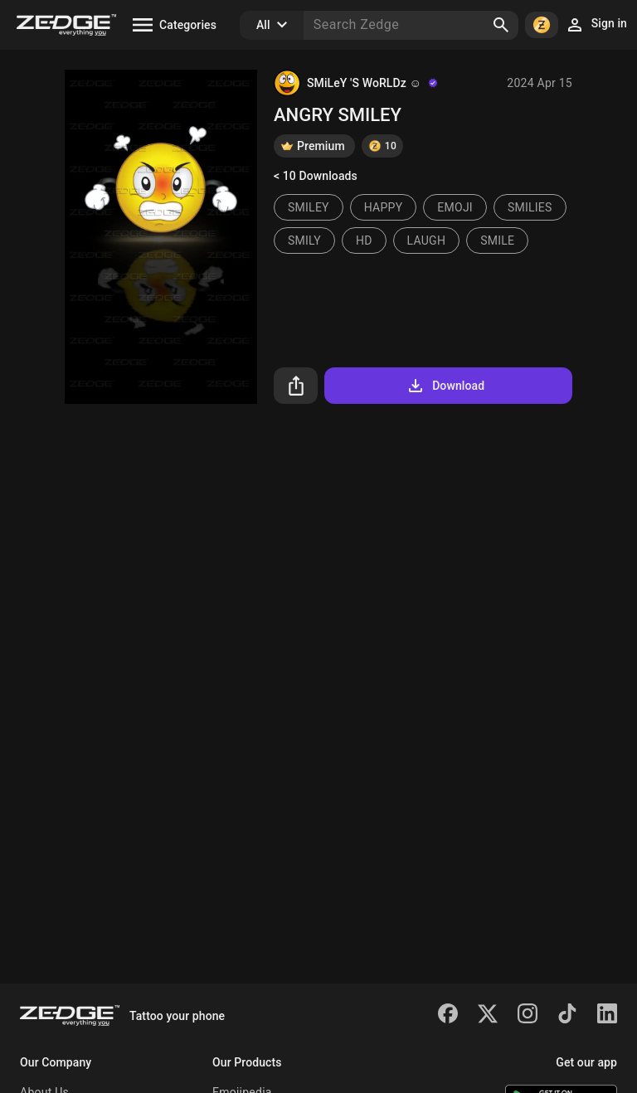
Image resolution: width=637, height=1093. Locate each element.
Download (445, 386)
